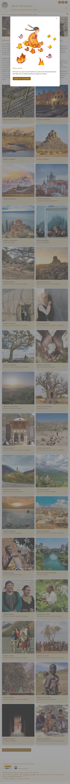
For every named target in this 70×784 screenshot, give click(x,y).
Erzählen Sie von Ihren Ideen (22, 78)
